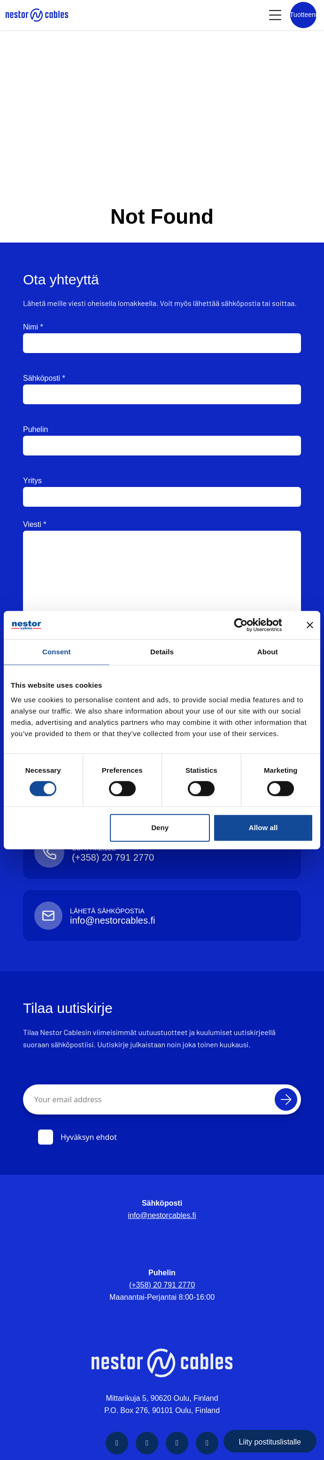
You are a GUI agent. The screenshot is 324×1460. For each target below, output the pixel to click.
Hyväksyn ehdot (77, 1137)
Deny (160, 828)
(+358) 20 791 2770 (162, 1285)
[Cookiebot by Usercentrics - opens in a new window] (248, 625)
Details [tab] (162, 652)
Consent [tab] (56, 652)
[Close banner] (310, 625)
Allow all (263, 828)
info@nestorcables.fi (162, 1215)
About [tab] (267, 652)
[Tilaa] (286, 1099)
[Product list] (303, 15)
